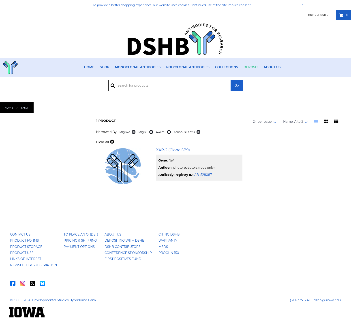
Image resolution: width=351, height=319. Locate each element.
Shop (104, 67)
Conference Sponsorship (128, 253)
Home (89, 67)
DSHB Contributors (123, 247)
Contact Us (20, 234)
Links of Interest (25, 259)
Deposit (251, 67)
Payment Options (79, 247)
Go (236, 85)
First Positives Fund (123, 259)
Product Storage (26, 247)
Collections (226, 67)
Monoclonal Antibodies (138, 67)
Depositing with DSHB (124, 240)
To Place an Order (81, 234)
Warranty (167, 240)
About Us (272, 67)
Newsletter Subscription (33, 265)
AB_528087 (203, 175)
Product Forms (24, 240)
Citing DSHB (169, 234)
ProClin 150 (168, 253)
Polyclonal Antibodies (188, 67)
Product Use (22, 253)
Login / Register (317, 15)
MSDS (163, 247)
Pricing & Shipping (80, 240)
